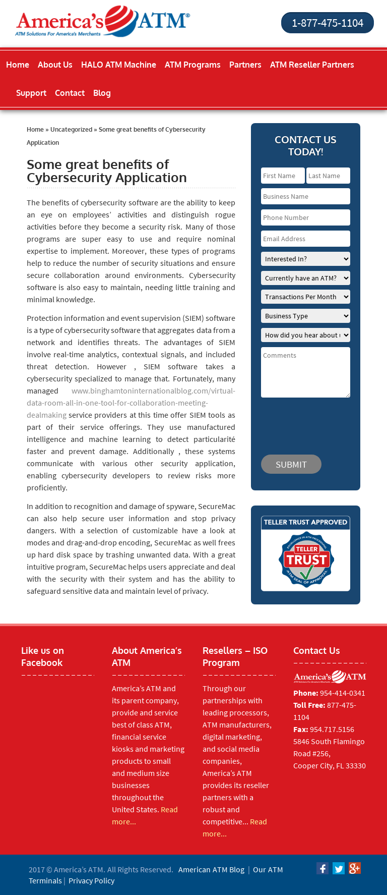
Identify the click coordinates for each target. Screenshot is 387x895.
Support (31, 93)
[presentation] (321, 421)
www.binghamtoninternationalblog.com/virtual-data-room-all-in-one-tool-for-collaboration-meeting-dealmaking (131, 402)
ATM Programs (193, 65)
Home (17, 65)
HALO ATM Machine (118, 65)
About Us (55, 65)
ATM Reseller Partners (312, 65)
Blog (102, 93)
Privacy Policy (91, 880)
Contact (70, 93)
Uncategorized (71, 129)
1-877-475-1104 (327, 22)
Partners (245, 65)
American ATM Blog (211, 869)
